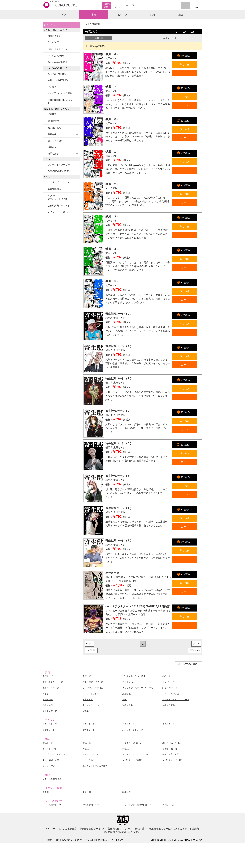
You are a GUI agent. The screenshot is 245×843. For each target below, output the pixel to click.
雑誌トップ (48, 743)
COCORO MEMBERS (59, 171)
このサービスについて (59, 182)
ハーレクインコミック (132, 730)
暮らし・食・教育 (170, 754)
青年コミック (168, 724)
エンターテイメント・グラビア (136, 754)
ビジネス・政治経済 (131, 743)
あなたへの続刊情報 (58, 62)
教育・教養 (88, 699)
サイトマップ (117, 840)
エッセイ (47, 694)
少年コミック (128, 724)
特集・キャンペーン (58, 49)
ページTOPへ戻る (187, 664)
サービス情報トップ (52, 805)
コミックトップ (50, 724)
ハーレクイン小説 (170, 694)
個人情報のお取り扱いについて (69, 840)
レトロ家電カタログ (58, 55)
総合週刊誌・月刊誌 (171, 743)
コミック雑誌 (89, 760)
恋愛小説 (126, 694)
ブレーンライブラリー (59, 164)
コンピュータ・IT (170, 682)
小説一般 (166, 676)
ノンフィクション (91, 694)
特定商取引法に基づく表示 (97, 840)
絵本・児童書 (168, 705)
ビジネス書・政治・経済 (133, 676)
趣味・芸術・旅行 (51, 760)
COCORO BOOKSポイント (60, 101)
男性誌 (86, 748)
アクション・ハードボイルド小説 (137, 688)
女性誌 (125, 748)
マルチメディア (50, 711)
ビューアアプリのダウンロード (136, 805)
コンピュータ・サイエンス (55, 754)
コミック (151, 14)
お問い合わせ (168, 805)
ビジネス (122, 14)
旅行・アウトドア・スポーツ (175, 699)
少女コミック (49, 730)
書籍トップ (48, 676)
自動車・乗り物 (169, 748)
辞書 (124, 699)
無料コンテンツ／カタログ (95, 766)
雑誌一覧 (87, 743)
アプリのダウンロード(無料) (57, 197)
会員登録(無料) (55, 189)
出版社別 (87, 792)
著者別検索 (53, 121)
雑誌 (180, 14)
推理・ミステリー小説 (53, 682)
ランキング (53, 42)
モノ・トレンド (50, 748)
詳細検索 (52, 114)
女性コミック (89, 730)
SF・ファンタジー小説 (93, 688)
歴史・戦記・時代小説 (93, 682)
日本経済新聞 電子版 (52, 779)
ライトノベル (128, 682)
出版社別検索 (54, 127)
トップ (64, 14)
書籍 (93, 14)
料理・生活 (48, 705)
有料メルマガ (49, 766)
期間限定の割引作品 (58, 73)
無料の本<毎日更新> (58, 80)
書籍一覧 (87, 676)
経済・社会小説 (169, 688)
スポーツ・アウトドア (93, 754)
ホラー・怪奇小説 (51, 688)
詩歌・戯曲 (127, 705)
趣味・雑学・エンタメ (93, 705)
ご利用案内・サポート (59, 205)
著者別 (46, 792)
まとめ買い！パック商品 (60, 93)
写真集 (86, 711)
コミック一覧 (89, 724)
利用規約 (48, 840)
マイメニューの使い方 (59, 212)
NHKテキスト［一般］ (172, 760)
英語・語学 (48, 699)
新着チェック (54, 35)
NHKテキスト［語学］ (132, 760)
